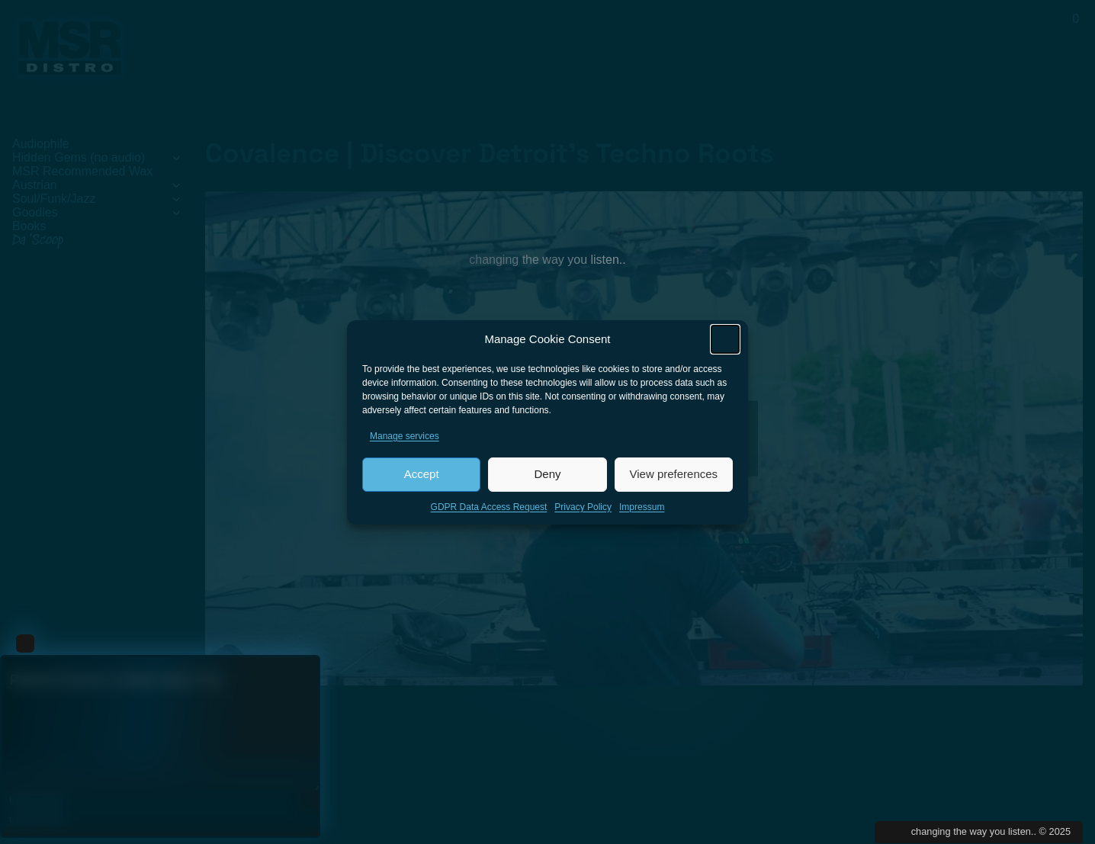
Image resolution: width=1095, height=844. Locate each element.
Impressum (641, 509)
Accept (421, 476)
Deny (547, 476)
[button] (725, 341)
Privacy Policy (583, 509)
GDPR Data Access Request (489, 509)
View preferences (674, 476)
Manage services (404, 438)
